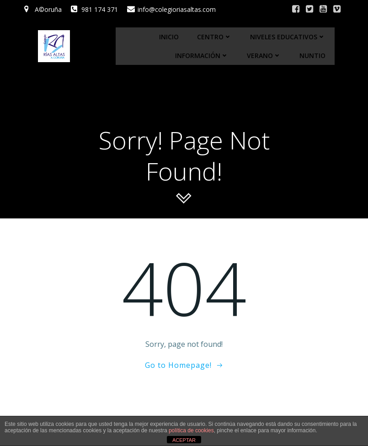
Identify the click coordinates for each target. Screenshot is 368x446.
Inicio (169, 36)
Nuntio (312, 55)
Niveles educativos (287, 36)
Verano (264, 55)
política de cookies (191, 430)
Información (202, 55)
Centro (214, 36)
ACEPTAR (184, 440)
